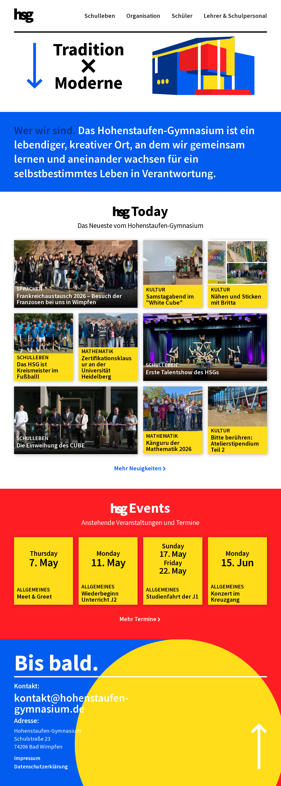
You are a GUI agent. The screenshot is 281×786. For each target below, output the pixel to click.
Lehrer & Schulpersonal (235, 16)
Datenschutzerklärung (41, 766)
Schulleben (99, 16)
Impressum (27, 758)
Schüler (182, 16)
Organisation (143, 16)
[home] (24, 15)
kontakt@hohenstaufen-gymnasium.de (71, 703)
